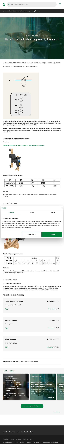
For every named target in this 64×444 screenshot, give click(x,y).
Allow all (52, 234)
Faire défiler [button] (56, 412)
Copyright (29, 442)
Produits (5, 431)
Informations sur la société (10, 442)
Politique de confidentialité (50, 442)
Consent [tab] (11, 212)
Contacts (18, 439)
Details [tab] (32, 212)
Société (26, 431)
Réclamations (37, 442)
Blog (11, 11)
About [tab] (53, 212)
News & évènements (8, 439)
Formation (12, 431)
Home (7, 11)
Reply (6, 309)
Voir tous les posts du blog (30, 406)
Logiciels (19, 431)
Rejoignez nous (27, 439)
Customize (32, 234)
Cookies (22, 442)
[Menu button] (59, 4)
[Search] (32, 4)
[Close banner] (61, 208)
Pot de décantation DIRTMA (11, 145)
